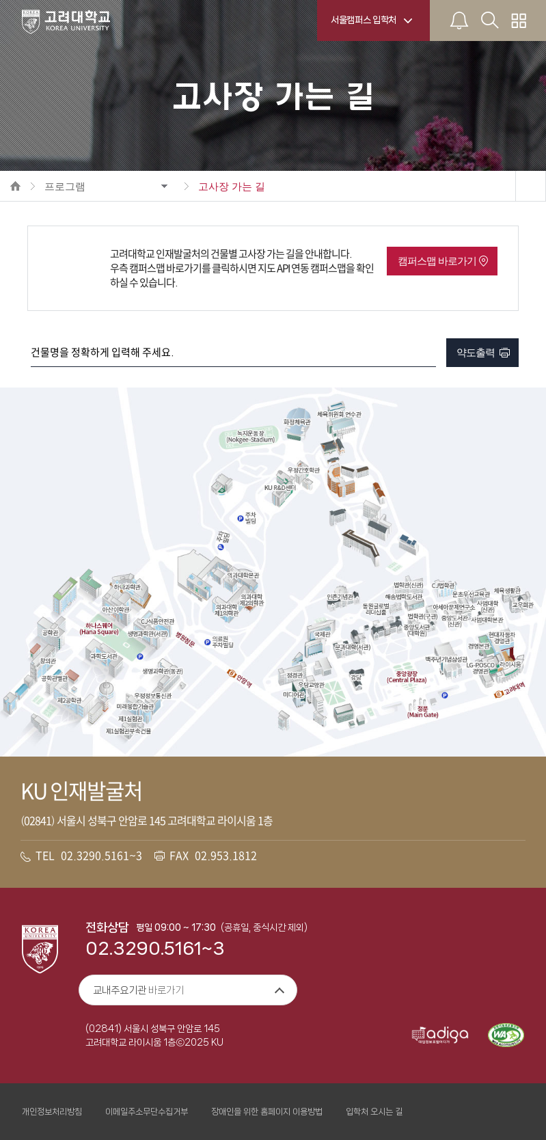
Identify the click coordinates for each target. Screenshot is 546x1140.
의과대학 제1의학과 (226, 610)
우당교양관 (311, 685)
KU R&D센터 (280, 488)
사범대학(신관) (490, 606)
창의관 (48, 661)
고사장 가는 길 (231, 186)
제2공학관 (69, 700)
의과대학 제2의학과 (252, 600)
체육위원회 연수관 (339, 414)
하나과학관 (126, 587)
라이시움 (510, 665)
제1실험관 (130, 719)
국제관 (322, 635)
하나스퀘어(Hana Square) (99, 629)
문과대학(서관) (352, 648)
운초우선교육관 (470, 594)
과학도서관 (103, 656)
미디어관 (294, 695)
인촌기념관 (339, 597)
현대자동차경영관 (503, 637)
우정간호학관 (303, 470)
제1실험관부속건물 (128, 731)
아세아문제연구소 (453, 607)
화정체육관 (297, 422)
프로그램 (64, 186)
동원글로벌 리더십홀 (376, 608)
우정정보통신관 (153, 696)
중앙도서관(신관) (454, 621)
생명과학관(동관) (162, 672)
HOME (15, 186)
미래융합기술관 (135, 706)
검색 (425, 352)
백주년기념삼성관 (446, 659)
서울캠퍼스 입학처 (363, 20)
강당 (356, 677)
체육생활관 (507, 591)
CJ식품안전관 (157, 621)
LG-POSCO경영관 (481, 668)
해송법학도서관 (403, 596)
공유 (530, 186)
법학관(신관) (409, 585)
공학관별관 (54, 679)
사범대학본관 (487, 620)
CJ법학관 (443, 585)
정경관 (294, 676)
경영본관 (478, 646)
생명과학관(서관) (148, 634)
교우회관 (522, 605)
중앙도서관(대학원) (417, 630)
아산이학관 (115, 609)
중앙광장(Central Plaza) (406, 677)
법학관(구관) (423, 616)
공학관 (50, 633)
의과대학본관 (243, 575)
